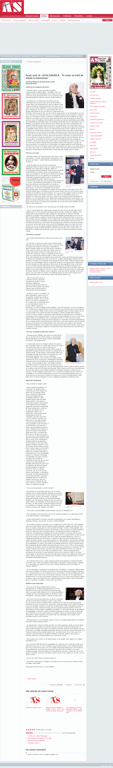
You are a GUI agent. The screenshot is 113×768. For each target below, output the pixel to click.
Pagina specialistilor (96, 135)
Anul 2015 (26, 56)
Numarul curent (32, 16)
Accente (92, 92)
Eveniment (93, 110)
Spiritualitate (45, 20)
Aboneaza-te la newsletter (36, 740)
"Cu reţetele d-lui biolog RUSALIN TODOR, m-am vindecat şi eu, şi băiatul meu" (75, 703)
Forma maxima (95, 113)
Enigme (54, 20)
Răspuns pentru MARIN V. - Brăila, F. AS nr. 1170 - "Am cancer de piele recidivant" (55, 703)
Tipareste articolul (33, 743)
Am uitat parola (106, 181)
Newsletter (79, 16)
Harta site (104, 765)
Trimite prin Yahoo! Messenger (38, 736)
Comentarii (80, 684)
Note (69, 684)
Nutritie (92, 129)
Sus (110, 765)
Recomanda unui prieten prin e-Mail (39, 738)
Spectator (93, 145)
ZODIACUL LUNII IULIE (35, 701)
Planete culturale (95, 139)
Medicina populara (74, 20)
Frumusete (93, 116)
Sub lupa (93, 152)
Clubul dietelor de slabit (97, 106)
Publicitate (67, 16)
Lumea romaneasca (19, 20)
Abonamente (55, 16)
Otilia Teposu (32, 678)
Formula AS (8, 56)
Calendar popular (95, 98)
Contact (89, 16)
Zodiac (92, 158)
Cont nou (94, 181)
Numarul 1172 (37, 56)
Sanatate (62, 20)
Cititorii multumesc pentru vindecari (98, 102)
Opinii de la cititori (96, 132)
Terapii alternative (96, 155)
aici (57, 754)
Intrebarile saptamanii (97, 119)
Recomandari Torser (96, 282)
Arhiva (44, 16)
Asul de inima (6, 20)
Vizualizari (56, 684)
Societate (93, 142)
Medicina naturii (34, 20)
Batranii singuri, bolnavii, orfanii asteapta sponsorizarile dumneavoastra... (100, 270)
